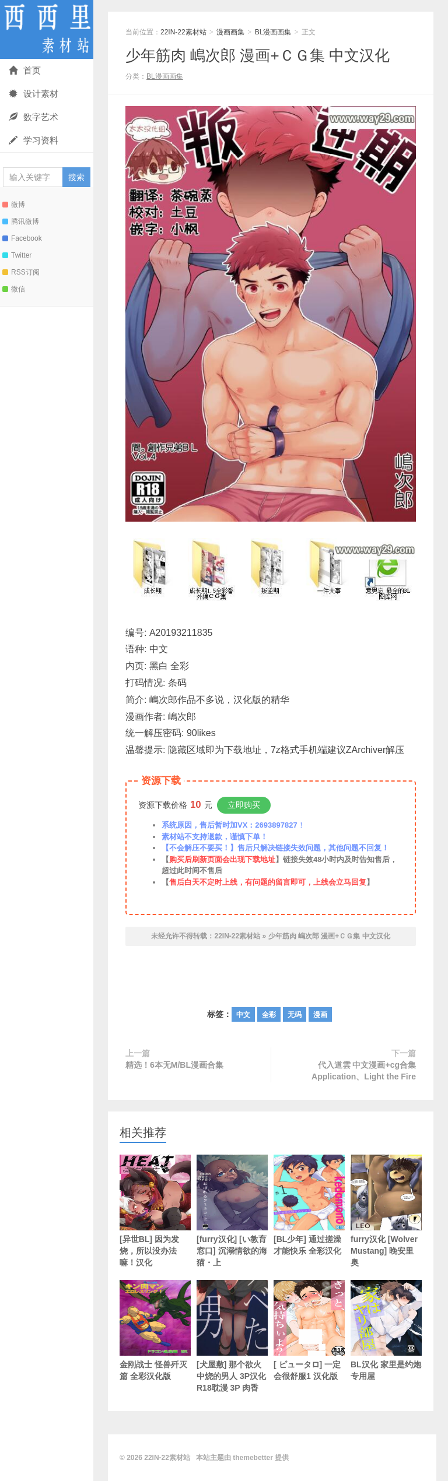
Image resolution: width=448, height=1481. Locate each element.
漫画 (320, 1015)
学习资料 (33, 140)
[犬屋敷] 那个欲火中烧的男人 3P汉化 (232, 1336)
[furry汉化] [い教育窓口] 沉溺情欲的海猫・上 (232, 1211)
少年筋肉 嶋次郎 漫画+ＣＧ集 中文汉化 (257, 55)
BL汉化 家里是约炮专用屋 (386, 1330)
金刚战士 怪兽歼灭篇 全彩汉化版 (155, 1330)
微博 (13, 204)
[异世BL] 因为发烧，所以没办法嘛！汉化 (155, 1211)
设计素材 (33, 94)
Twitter (17, 255)
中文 (243, 1015)
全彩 (269, 1015)
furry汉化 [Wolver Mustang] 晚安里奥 (386, 1211)
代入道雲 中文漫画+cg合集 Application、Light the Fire (364, 1070)
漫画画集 (230, 32)
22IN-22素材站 (46, 29)
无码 (295, 1015)
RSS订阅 (21, 272)
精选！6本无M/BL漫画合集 (174, 1065)
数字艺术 (33, 117)
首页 (25, 70)
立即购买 (244, 805)
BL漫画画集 (273, 32)
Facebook (22, 238)
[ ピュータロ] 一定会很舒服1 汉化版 (309, 1330)
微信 (13, 289)
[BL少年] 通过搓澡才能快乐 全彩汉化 (309, 1205)
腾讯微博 (20, 221)
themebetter (253, 1458)
